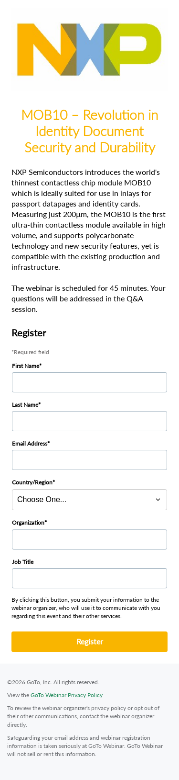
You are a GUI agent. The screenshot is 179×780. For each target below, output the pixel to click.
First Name (25, 365)
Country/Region (32, 482)
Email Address (29, 443)
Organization (28, 522)
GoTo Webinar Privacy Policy (67, 695)
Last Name (25, 404)
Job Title (22, 561)
